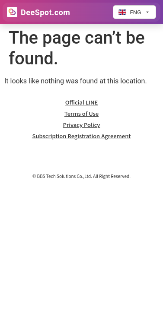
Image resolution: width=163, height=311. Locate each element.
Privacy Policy (81, 125)
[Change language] (134, 12)
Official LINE (81, 102)
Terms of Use (81, 113)
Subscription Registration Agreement (81, 136)
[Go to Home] (38, 12)
